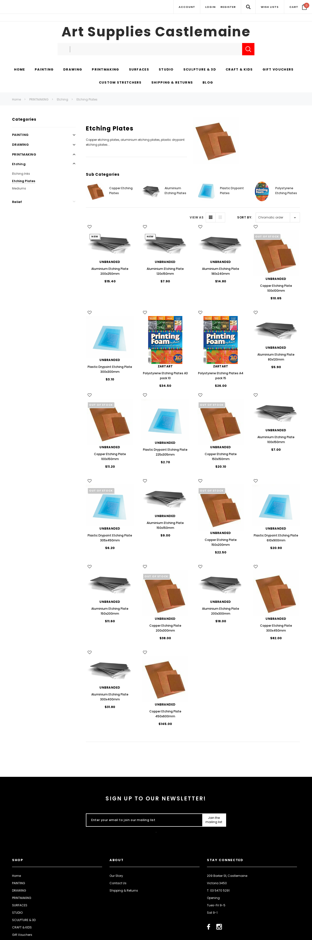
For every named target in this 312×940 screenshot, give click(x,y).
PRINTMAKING (38, 99)
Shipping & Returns (123, 890)
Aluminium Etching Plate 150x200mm (109, 611)
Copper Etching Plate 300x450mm (276, 628)
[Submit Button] (214, 820)
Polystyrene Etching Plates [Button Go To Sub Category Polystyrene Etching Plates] (286, 190)
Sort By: (244, 217)
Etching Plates (87, 99)
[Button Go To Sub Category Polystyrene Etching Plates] (262, 191)
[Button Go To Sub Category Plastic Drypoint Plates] (206, 191)
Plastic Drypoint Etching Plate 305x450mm (110, 537)
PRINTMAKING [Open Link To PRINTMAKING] (24, 154)
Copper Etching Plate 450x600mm (165, 713)
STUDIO (17, 913)
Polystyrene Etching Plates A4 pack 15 (220, 375)
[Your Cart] (298, 7)
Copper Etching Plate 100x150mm (110, 456)
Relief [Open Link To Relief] (17, 202)
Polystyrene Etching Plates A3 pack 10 (165, 375)
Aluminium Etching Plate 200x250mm (109, 271)
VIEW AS (196, 217)
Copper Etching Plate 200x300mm (165, 628)
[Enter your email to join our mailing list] (143, 820)
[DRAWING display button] (72, 69)
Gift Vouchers (22, 935)
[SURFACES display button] (139, 69)
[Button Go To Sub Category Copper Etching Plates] (96, 191)
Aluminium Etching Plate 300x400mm (109, 696)
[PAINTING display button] (44, 69)
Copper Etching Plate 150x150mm (221, 456)
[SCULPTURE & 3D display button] (199, 69)
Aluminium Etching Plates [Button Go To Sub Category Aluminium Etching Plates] (175, 190)
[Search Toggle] (248, 7)
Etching (62, 99)
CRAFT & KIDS (22, 927)
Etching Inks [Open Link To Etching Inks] (21, 174)
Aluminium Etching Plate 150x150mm (165, 525)
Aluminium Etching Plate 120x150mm (165, 271)
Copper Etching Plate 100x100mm (276, 288)
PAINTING (18, 883)
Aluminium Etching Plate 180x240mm (220, 271)
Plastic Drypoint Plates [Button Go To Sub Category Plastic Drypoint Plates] (232, 190)
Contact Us (117, 883)
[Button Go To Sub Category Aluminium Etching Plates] (151, 191)
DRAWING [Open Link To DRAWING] (20, 144)
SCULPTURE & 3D (24, 920)
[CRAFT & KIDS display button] (239, 69)
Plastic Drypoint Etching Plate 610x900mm (276, 537)
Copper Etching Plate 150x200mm (221, 542)
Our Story (116, 876)
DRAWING (19, 890)
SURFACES (19, 905)
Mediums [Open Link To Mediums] (19, 188)
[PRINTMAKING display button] (105, 69)
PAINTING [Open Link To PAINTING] (20, 134)
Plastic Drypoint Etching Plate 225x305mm (165, 452)
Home (16, 99)
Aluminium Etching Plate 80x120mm (276, 357)
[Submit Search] (248, 49)
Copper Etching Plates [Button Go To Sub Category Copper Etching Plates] (121, 190)
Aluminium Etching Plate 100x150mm (276, 439)
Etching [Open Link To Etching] (19, 164)
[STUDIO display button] (166, 69)
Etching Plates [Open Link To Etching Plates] (23, 181)
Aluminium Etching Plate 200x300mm (220, 611)
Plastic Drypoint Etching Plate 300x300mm (110, 369)
